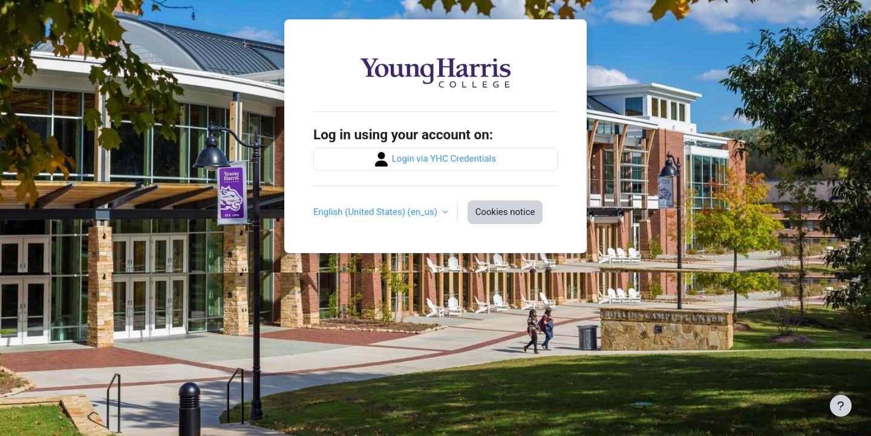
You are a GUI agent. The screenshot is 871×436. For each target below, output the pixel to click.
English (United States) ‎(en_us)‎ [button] (376, 211)
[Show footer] (841, 406)
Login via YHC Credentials (435, 159)
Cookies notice (505, 211)
